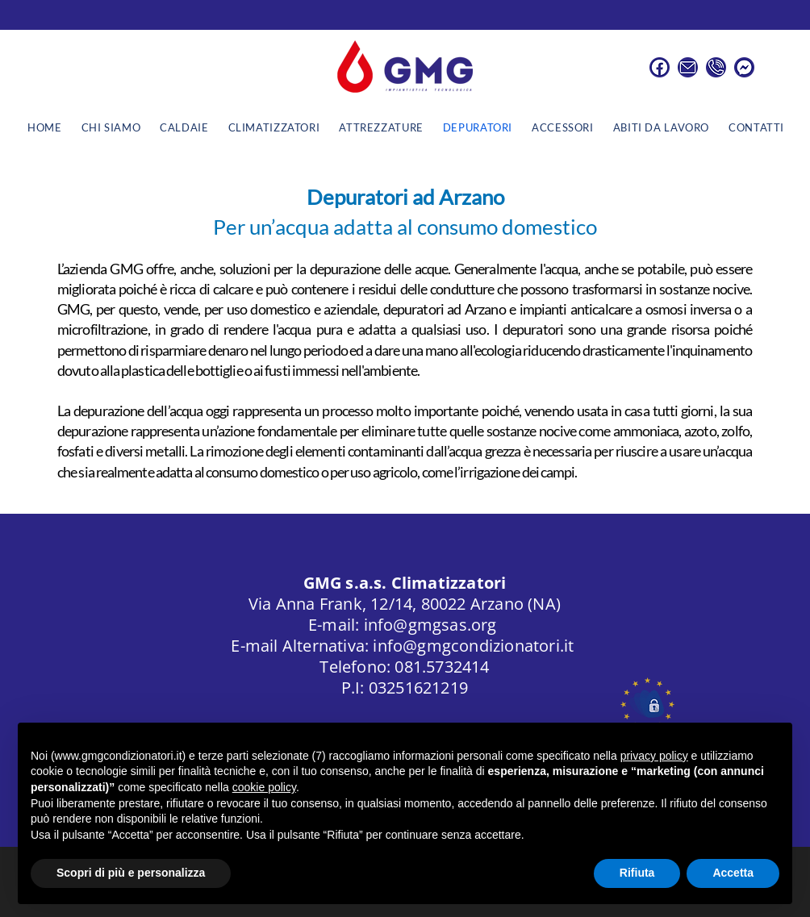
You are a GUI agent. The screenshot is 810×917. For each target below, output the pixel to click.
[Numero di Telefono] (716, 67)
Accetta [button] (733, 872)
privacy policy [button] (654, 755)
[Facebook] (659, 67)
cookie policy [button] (264, 787)
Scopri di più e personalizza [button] (130, 872)
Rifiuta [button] (637, 872)
